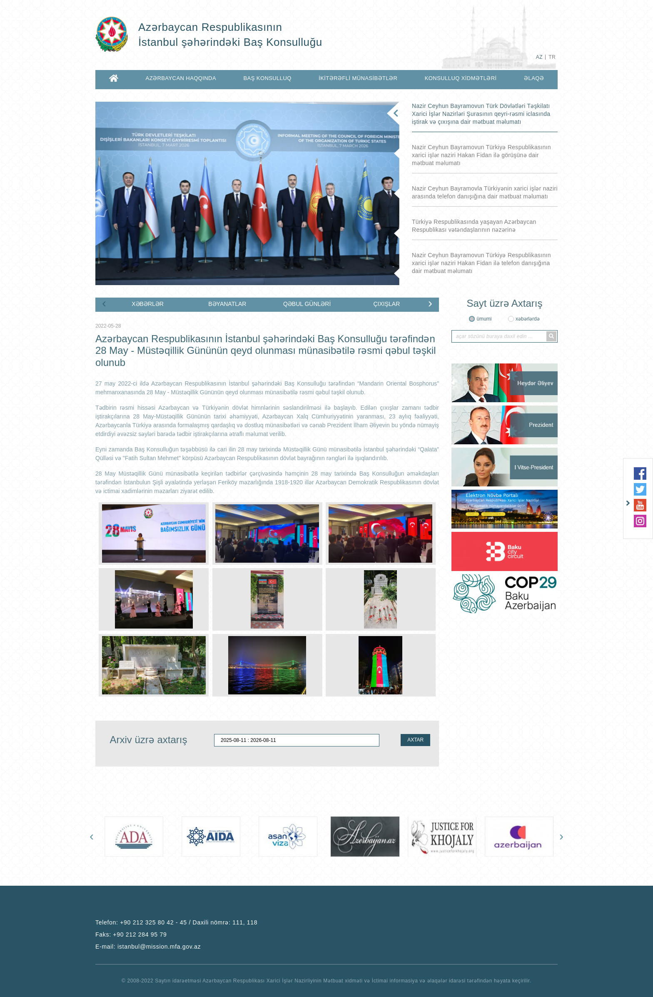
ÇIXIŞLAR (386, 304)
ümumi (483, 319)
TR (552, 57)
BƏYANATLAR (227, 304)
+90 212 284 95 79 (140, 934)
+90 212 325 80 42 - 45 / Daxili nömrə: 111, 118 (188, 922)
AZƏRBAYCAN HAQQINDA (181, 78)
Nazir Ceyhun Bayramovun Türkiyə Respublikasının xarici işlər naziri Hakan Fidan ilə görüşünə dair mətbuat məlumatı (481, 155)
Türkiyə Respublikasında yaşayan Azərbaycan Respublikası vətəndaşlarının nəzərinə (474, 225)
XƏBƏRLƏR (148, 304)
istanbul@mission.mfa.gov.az (159, 946)
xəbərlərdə (528, 319)
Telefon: (176, 922)
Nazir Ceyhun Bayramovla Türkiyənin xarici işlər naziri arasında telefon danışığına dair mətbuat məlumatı (485, 192)
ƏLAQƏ (534, 78)
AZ (539, 57)
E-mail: (148, 946)
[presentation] (104, 303)
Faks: (131, 934)
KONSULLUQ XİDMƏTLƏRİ (461, 78)
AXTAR (415, 740)
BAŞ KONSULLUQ (267, 78)
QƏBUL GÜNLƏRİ (307, 304)
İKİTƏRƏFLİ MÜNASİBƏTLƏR (358, 78)
